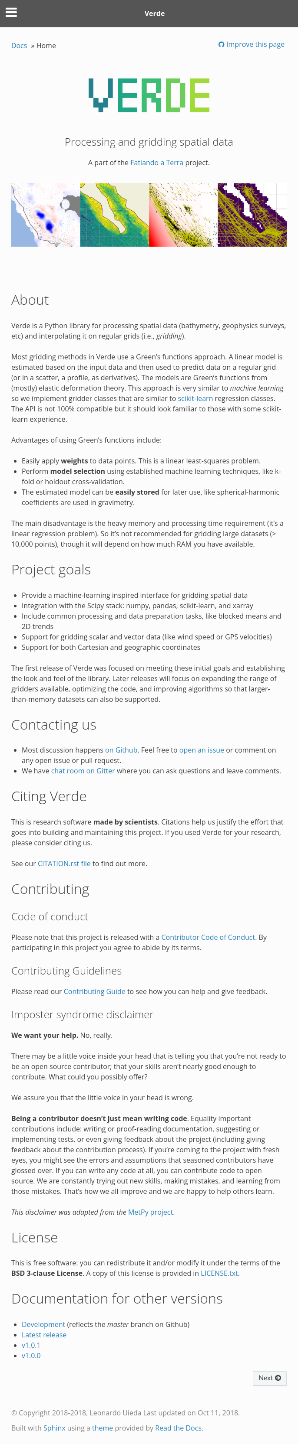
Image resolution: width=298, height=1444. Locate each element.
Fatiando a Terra (156, 162)
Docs (19, 45)
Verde (155, 13)
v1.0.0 (31, 1355)
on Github (121, 750)
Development (43, 1324)
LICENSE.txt (219, 1273)
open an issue (201, 750)
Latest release (44, 1335)
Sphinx (54, 1428)
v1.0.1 (31, 1345)
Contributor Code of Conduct (208, 937)
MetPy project (150, 1212)
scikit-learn (195, 398)
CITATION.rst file (64, 863)
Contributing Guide (95, 991)
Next (269, 1378)
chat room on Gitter (83, 771)
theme (102, 1428)
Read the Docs (178, 1428)
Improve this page (255, 44)
